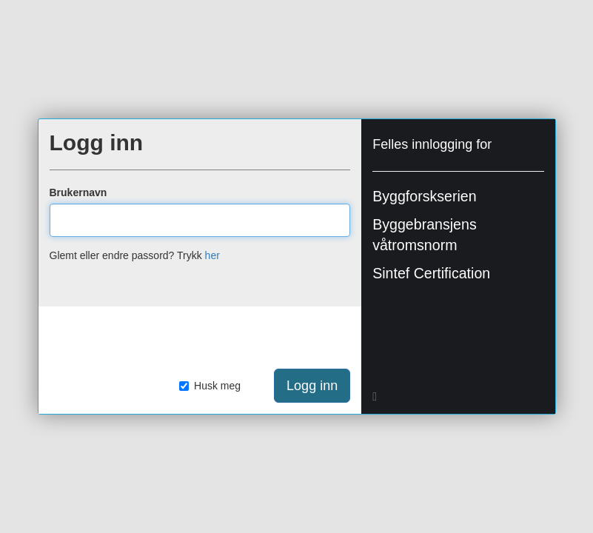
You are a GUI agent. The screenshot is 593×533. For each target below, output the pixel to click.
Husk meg (210, 386)
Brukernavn (78, 192)
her (212, 255)
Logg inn (312, 385)
